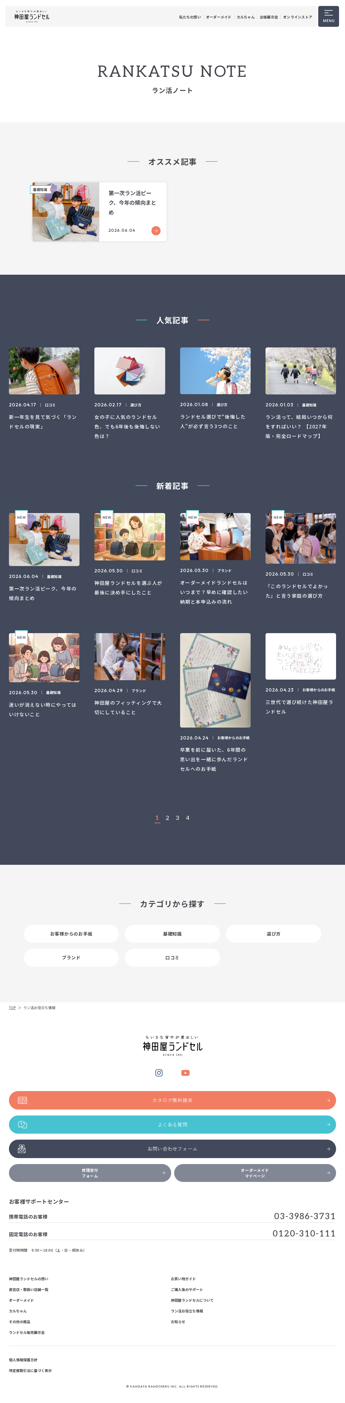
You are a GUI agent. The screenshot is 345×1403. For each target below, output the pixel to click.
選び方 (274, 939)
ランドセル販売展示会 (27, 1332)
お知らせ (178, 1321)
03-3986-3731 (305, 1217)
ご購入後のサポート (187, 1289)
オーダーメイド (219, 16)
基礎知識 (172, 939)
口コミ (172, 963)
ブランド (71, 963)
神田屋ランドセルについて (192, 1300)
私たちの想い (190, 16)
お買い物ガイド (183, 1278)
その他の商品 (19, 1321)
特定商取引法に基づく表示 (30, 1370)
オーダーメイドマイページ (285, 1173)
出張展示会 (269, 16)
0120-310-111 (304, 1234)
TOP (12, 1007)
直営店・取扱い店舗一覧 (28, 1289)
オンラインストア (297, 16)
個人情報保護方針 (23, 1359)
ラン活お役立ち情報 (187, 1310)
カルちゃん (246, 16)
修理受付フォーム (123, 1173)
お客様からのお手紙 (71, 939)
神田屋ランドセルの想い (28, 1278)
